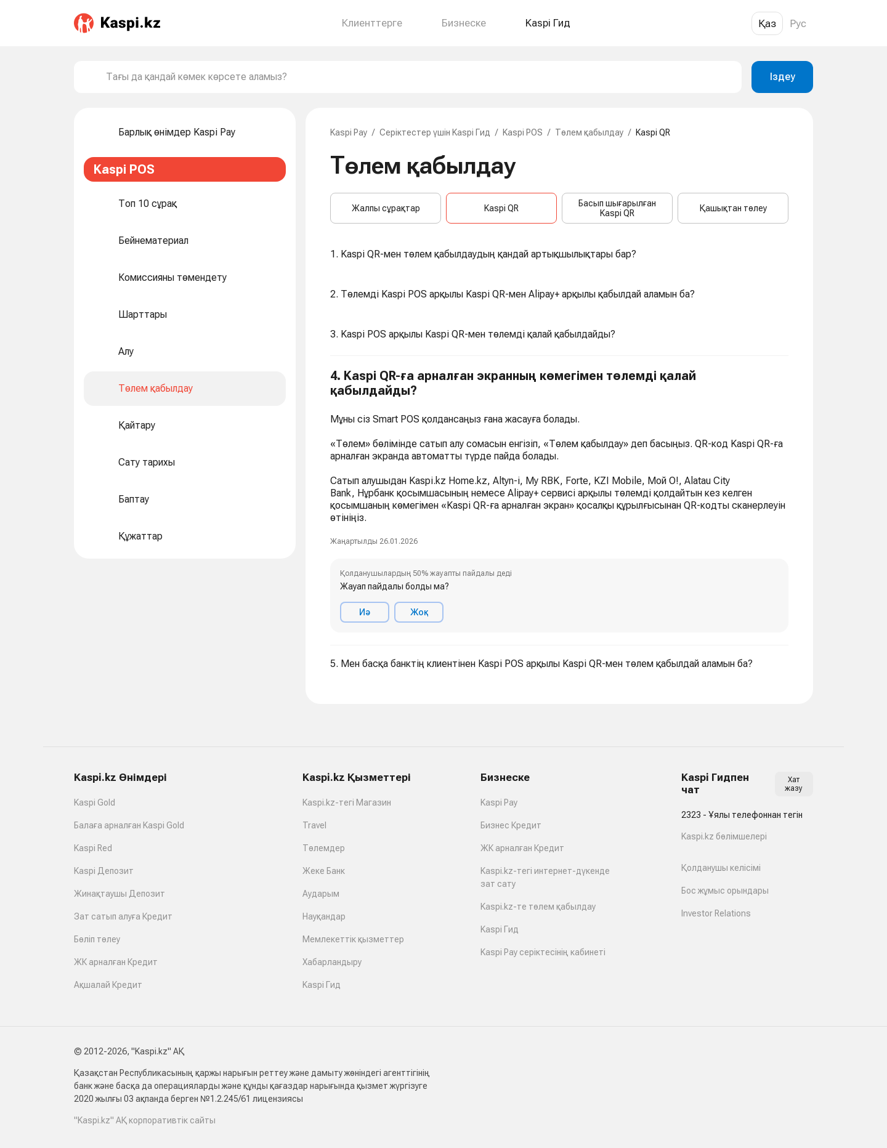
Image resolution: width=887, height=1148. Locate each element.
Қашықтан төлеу (733, 208)
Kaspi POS (523, 132)
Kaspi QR (501, 208)
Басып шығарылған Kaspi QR (617, 208)
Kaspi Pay (348, 132)
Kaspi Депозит (104, 871)
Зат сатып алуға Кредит (123, 916)
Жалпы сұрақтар (386, 208)
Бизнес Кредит (510, 825)
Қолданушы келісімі (721, 868)
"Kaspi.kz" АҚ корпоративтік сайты (145, 1120)
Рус (798, 23)
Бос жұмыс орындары (725, 890)
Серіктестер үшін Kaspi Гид (434, 132)
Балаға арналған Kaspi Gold (129, 825)
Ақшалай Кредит (108, 985)
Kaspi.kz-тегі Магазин (346, 802)
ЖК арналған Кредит (116, 962)
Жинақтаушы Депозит (119, 894)
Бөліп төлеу (97, 939)
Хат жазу (794, 784)
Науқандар (324, 916)
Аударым (320, 894)
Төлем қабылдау (589, 132)
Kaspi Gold (94, 802)
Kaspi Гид (321, 985)
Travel (314, 825)
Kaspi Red (93, 848)
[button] (559, 500)
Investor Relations (716, 913)
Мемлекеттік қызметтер (353, 939)
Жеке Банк (323, 871)
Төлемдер (323, 848)
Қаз (767, 23)
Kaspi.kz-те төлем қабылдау (538, 907)
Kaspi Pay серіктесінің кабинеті (543, 952)
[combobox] (419, 77)
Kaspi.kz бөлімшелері (724, 836)
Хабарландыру (332, 962)
